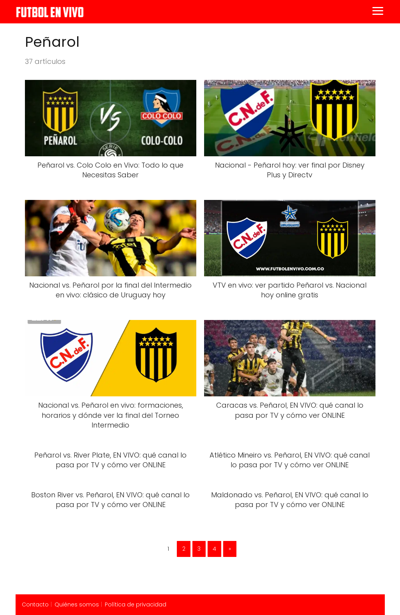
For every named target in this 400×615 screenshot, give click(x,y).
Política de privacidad (135, 604)
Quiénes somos (77, 604)
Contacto (35, 604)
